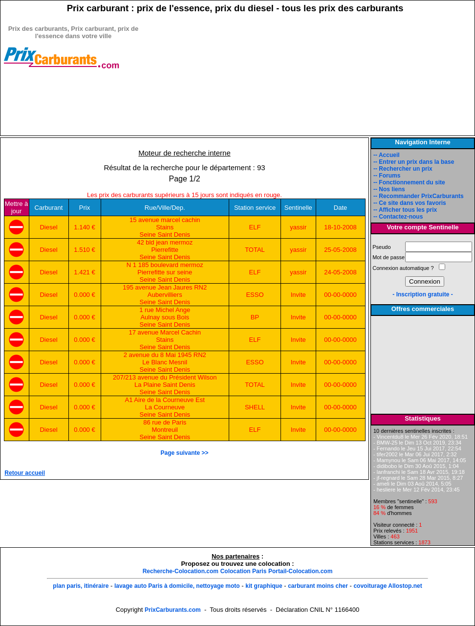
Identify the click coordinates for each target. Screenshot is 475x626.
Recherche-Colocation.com (180, 571)
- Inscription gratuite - (422, 294)
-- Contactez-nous (398, 216)
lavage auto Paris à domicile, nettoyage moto (177, 585)
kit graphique (263, 585)
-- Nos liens (389, 189)
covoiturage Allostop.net (387, 585)
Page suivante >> (184, 452)
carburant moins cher (318, 585)
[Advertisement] (73, 120)
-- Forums (386, 175)
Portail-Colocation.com (300, 571)
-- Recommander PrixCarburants (418, 196)
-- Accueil (386, 155)
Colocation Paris (243, 571)
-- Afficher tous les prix (405, 209)
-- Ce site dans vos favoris (409, 203)
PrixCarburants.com (173, 609)
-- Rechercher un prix (402, 168)
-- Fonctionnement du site (409, 182)
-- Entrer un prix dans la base (413, 161)
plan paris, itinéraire (80, 585)
